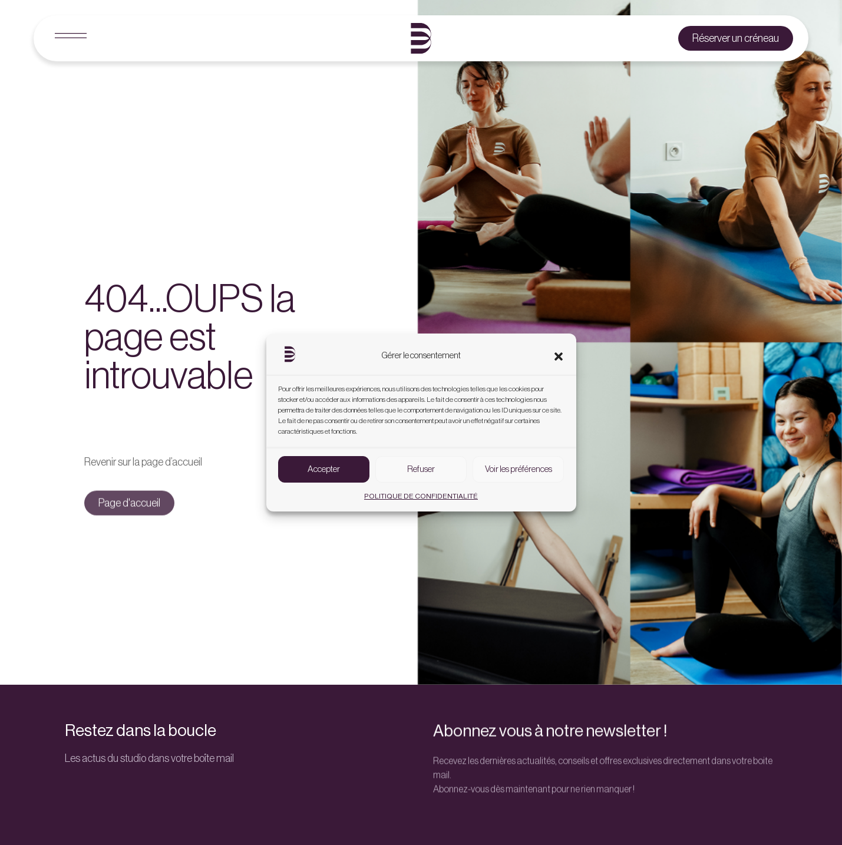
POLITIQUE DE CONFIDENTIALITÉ (421, 496)
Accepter (324, 470)
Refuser (421, 470)
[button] (558, 357)
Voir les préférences (518, 470)
